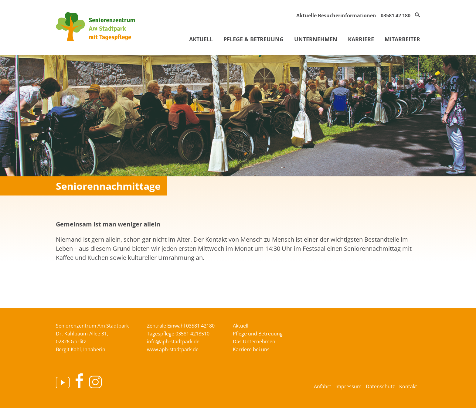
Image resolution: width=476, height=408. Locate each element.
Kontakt (408, 386)
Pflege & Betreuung (253, 39)
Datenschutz (380, 386)
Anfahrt (322, 386)
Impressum (348, 386)
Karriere (361, 39)
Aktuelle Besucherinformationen (336, 15)
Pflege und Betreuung (258, 333)
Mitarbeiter (402, 39)
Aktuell (201, 39)
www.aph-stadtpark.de (173, 349)
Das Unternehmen (254, 341)
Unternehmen (315, 39)
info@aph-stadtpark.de (173, 341)
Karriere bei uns (251, 349)
